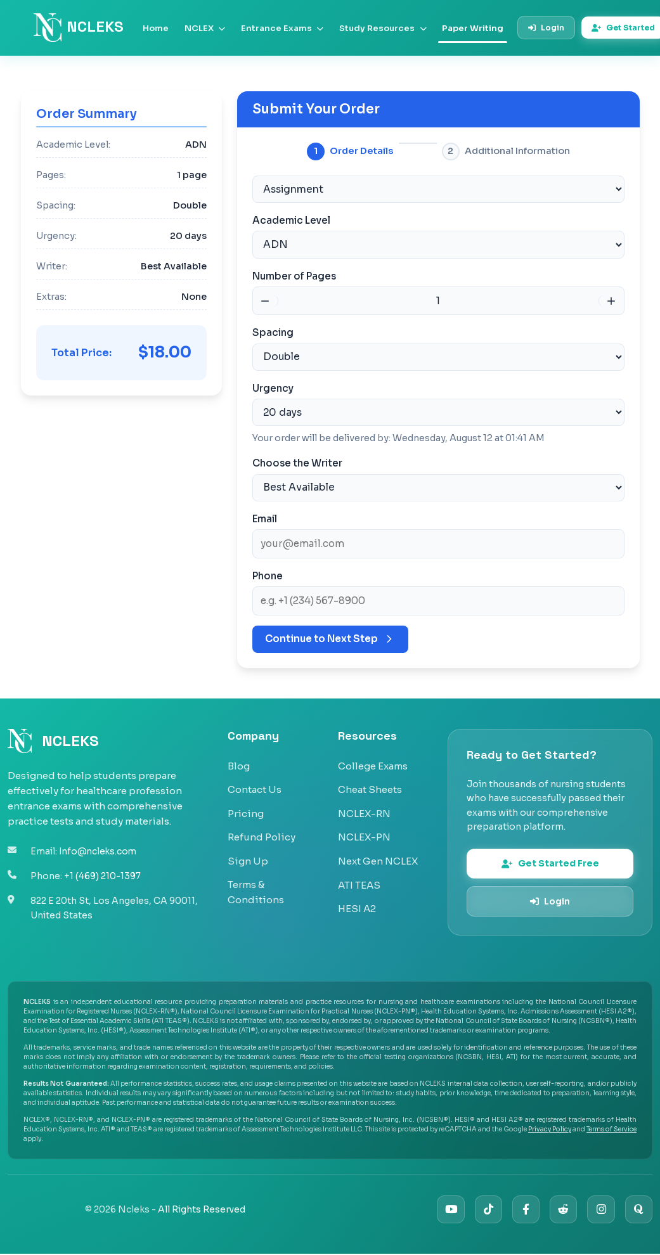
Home (156, 28)
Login (546, 27)
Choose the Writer (297, 460)
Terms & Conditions (256, 889)
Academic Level (291, 220)
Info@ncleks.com (99, 849)
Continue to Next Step (330, 635)
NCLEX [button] (204, 28)
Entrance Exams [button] (282, 28)
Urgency (273, 386)
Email (264, 516)
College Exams (373, 763)
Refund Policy (261, 834)
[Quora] (638, 1210)
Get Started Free (550, 862)
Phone (267, 573)
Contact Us (254, 786)
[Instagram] (599, 1210)
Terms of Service (611, 1130)
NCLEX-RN (364, 810)
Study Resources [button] (382, 28)
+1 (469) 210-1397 (102, 873)
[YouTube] (444, 1210)
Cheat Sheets (370, 786)
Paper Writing (472, 28)
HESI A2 (357, 905)
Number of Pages (294, 275)
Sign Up (248, 858)
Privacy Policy (549, 1130)
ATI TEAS (359, 882)
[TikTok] (483, 1210)
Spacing (273, 331)
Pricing (246, 810)
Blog (239, 763)
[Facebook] (522, 1210)
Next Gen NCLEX (378, 858)
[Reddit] (561, 1210)
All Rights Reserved (201, 1210)
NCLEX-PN (364, 834)
